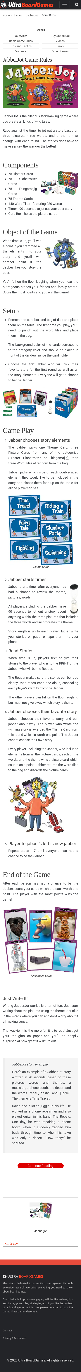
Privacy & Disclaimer (14, 1338)
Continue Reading (40, 1166)
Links (60, 46)
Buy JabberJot (60, 36)
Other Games (60, 51)
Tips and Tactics (21, 46)
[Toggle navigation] (64, 4)
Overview (21, 36)
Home (6, 15)
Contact (7, 1330)
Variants (20, 51)
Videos (60, 41)
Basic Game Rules (21, 41)
